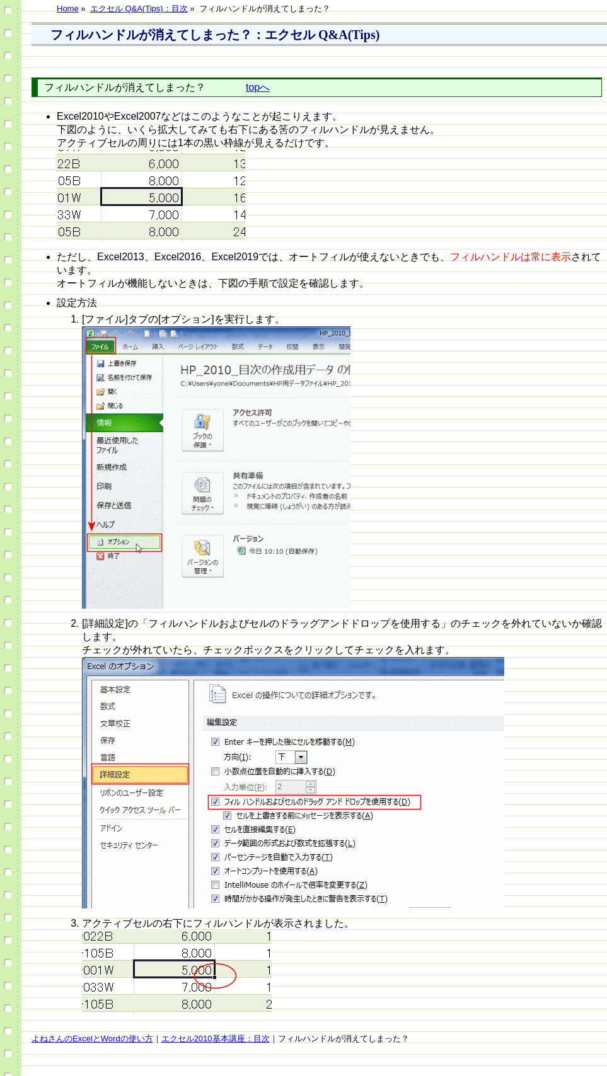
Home (68, 8)
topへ (258, 87)
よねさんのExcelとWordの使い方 (92, 1038)
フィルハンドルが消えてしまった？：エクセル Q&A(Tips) (214, 35)
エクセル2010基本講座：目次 (215, 1038)
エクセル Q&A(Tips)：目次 (139, 8)
